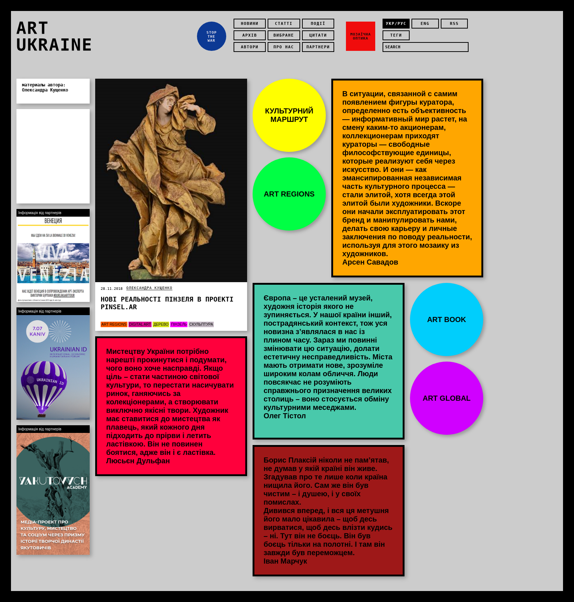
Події (318, 23)
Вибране (283, 35)
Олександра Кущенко (149, 288)
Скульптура (201, 324)
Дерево (160, 324)
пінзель (179, 324)
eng (425, 23)
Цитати (318, 35)
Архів (249, 35)
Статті (283, 23)
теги (396, 35)
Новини (249, 23)
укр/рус (396, 23)
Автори (249, 47)
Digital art (140, 324)
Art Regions (114, 324)
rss (454, 23)
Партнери (318, 47)
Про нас (283, 47)
